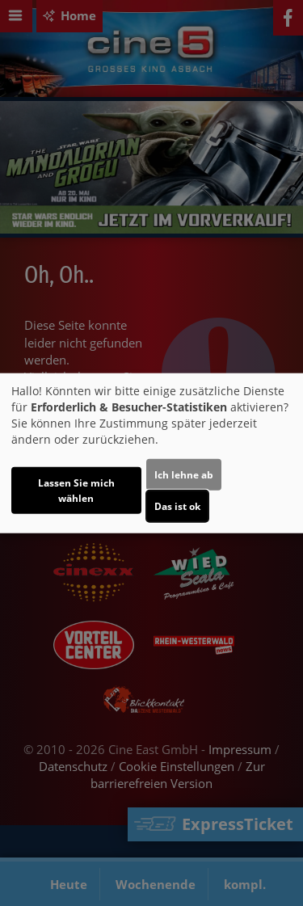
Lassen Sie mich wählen (76, 490)
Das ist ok (177, 506)
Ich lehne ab (183, 475)
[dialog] (151, 453)
